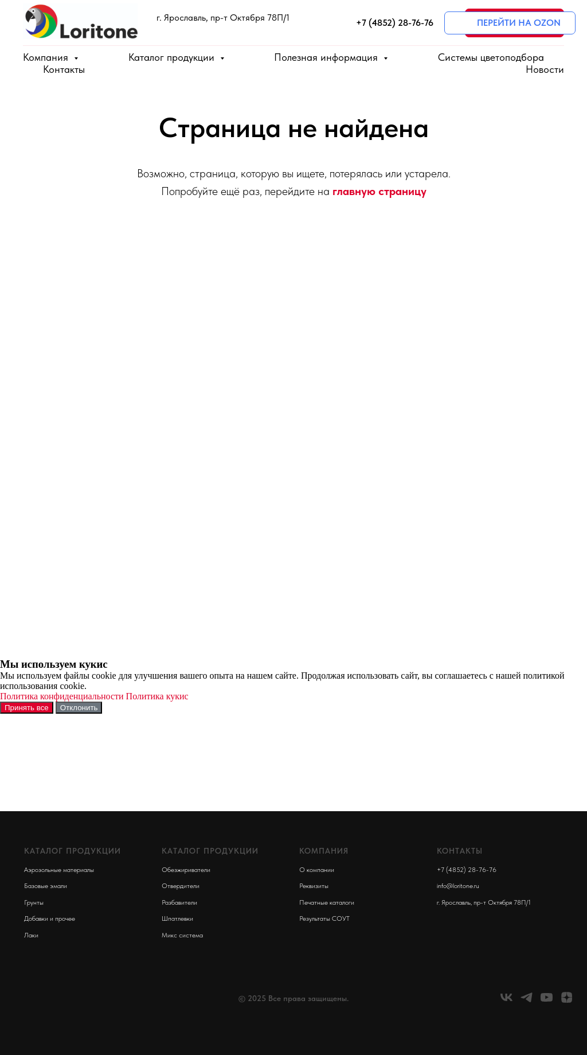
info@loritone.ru (458, 886)
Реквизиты (313, 886)
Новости (545, 69)
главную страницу (379, 191)
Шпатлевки (177, 918)
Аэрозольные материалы (59, 870)
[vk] (506, 1001)
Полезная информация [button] (327, 57)
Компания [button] (47, 57)
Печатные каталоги (326, 902)
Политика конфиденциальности (62, 696)
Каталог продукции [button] (172, 57)
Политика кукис (157, 696)
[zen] (566, 1001)
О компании (316, 870)
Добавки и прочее (49, 918)
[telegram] (526, 1001)
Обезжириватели (186, 870)
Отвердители (180, 886)
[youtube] (546, 1001)
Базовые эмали (45, 886)
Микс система (182, 935)
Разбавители (179, 902)
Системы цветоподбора (491, 57)
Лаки (31, 935)
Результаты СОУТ (324, 918)
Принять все (27, 707)
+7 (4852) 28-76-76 (466, 870)
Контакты (64, 69)
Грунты (34, 902)
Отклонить (79, 707)
